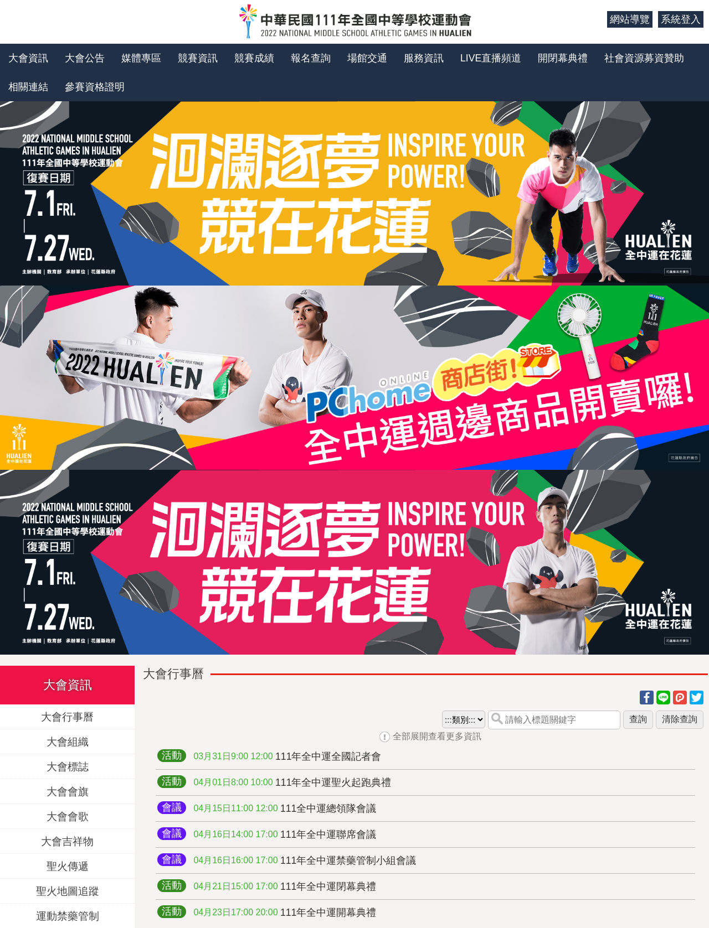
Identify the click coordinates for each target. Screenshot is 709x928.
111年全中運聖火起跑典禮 (292, 782)
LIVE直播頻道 (490, 58)
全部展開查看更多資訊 (437, 736)
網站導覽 (630, 19)
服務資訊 (424, 58)
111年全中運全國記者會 (287, 756)
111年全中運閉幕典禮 (284, 886)
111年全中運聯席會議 (284, 834)
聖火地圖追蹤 (67, 890)
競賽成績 (254, 58)
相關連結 (28, 86)
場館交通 (367, 58)
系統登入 (681, 19)
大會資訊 (28, 58)
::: (594, 19)
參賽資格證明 (95, 86)
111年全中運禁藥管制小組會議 (304, 860)
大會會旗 (68, 791)
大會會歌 (68, 816)
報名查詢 (311, 58)
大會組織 (68, 741)
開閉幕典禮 (563, 58)
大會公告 (85, 58)
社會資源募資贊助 (644, 58)
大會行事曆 (67, 716)
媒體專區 (141, 58)
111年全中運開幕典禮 (284, 912)
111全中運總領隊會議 (284, 808)
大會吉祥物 (67, 841)
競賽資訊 (198, 58)
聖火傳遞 (68, 866)
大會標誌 (68, 766)
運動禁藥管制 (67, 915)
